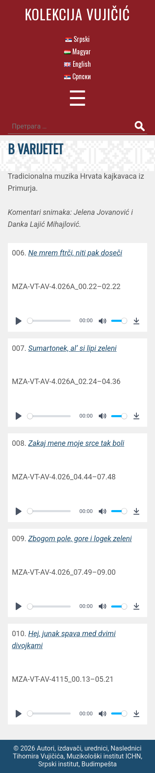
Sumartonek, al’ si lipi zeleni (72, 348)
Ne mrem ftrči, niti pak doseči (75, 252)
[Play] (18, 321)
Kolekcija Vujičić (77, 13)
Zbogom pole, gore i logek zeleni (79, 538)
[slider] (49, 321)
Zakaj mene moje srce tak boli (76, 443)
